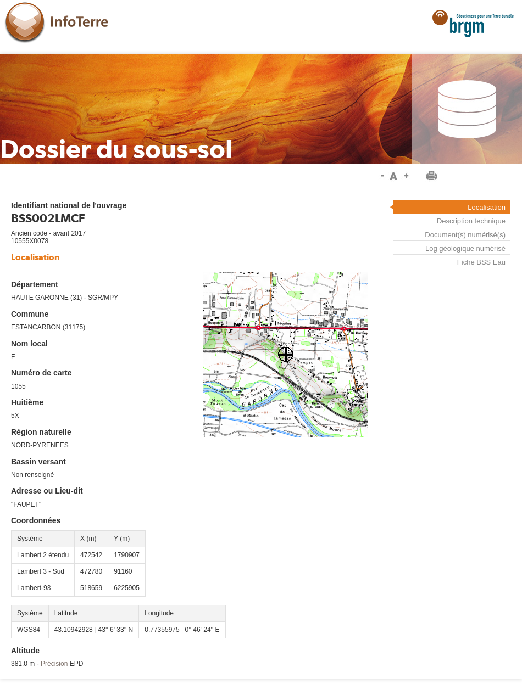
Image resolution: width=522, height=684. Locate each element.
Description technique (471, 221)
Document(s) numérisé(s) (465, 235)
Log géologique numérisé (465, 248)
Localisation (487, 207)
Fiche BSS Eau (481, 262)
